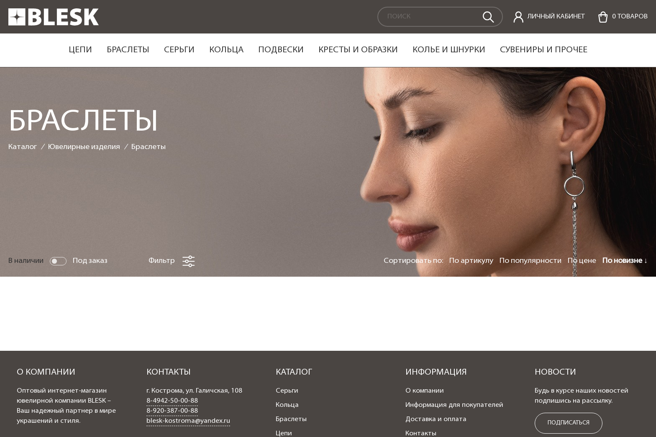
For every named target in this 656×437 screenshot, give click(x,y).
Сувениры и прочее (543, 50)
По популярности (530, 261)
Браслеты (128, 50)
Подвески (281, 50)
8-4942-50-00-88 (172, 401)
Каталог (22, 147)
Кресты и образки (358, 50)
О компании (424, 391)
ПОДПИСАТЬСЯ (568, 423)
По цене (582, 261)
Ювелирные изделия (84, 147)
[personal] (549, 17)
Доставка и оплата (435, 419)
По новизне (623, 261)
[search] (488, 16)
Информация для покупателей (454, 405)
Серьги (179, 50)
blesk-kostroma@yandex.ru (188, 421)
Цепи (80, 50)
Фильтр (172, 261)
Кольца (226, 50)
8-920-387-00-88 (172, 411)
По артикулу (471, 261)
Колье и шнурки (449, 50)
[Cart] (622, 17)
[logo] (53, 24)
